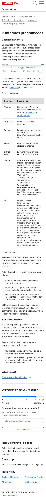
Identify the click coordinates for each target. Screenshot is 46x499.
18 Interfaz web (26, 16)
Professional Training (34, 477)
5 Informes (32, 20)
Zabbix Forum (31, 482)
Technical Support (10, 477)
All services (7, 482)
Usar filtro (14, 87)
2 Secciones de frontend (13, 20)
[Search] (35, 3)
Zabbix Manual (8, 16)
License (14, 495)
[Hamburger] (41, 3)
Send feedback (23, 430)
